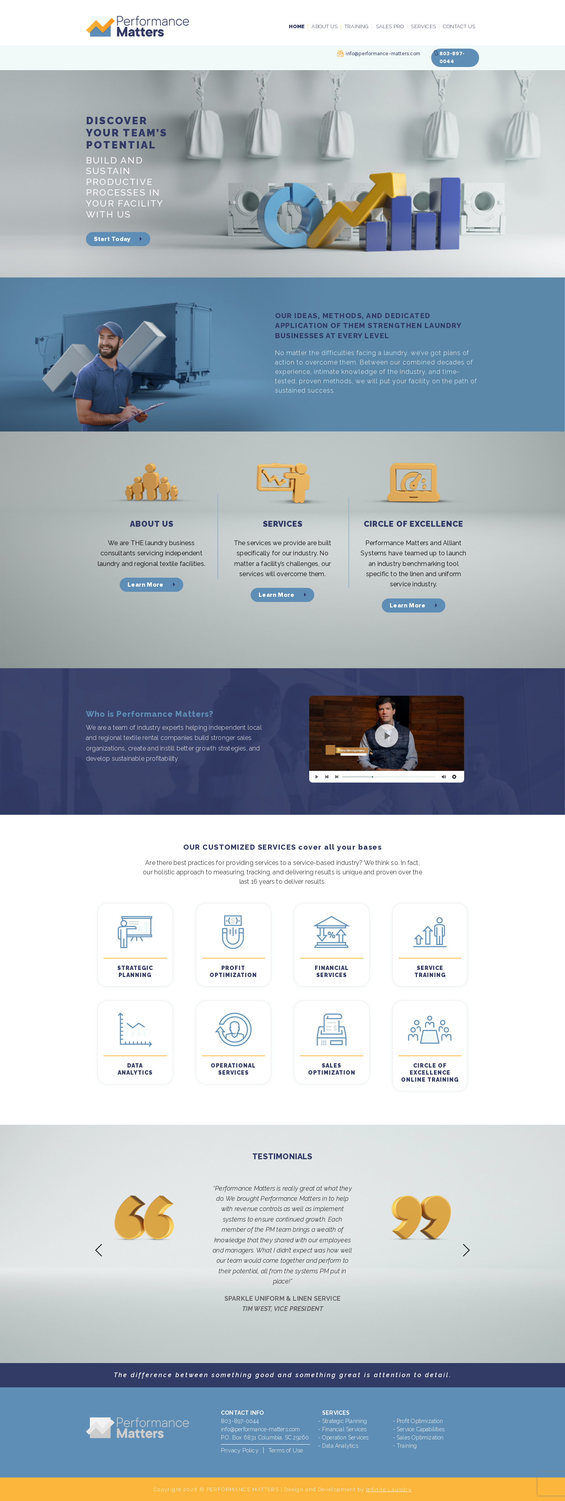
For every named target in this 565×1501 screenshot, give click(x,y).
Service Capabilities (421, 1429)
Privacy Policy (240, 1450)
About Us (324, 26)
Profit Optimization (420, 1421)
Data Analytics (340, 1446)
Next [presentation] (466, 1250)
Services (423, 26)
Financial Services (344, 1429)
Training (356, 26)
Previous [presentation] (99, 1250)
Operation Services (345, 1437)
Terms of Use (285, 1450)
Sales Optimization (420, 1437)
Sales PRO (390, 26)
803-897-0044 (240, 1421)
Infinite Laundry (389, 1489)
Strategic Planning (344, 1421)
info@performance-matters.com (383, 53)
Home (297, 26)
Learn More (151, 584)
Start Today (118, 239)
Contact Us (459, 26)
